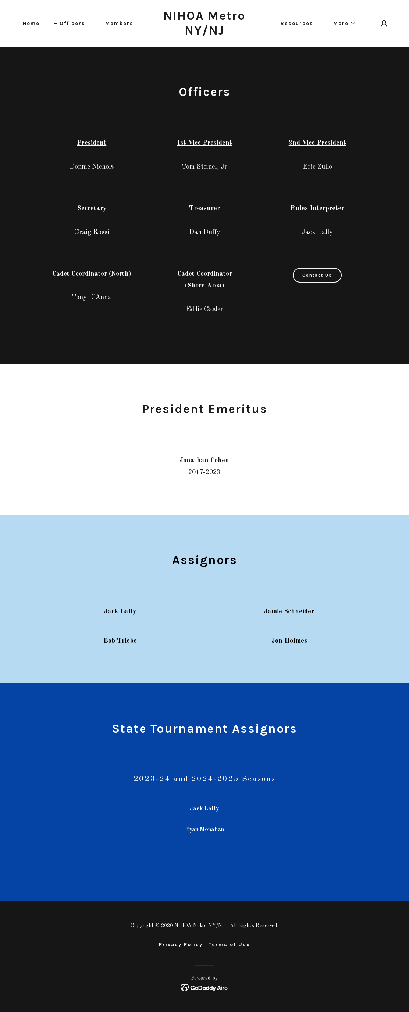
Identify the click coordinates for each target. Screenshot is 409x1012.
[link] (204, 33)
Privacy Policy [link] (181, 944)
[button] (342, 23)
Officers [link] (72, 23)
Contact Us (317, 275)
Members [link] (119, 23)
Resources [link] (297, 23)
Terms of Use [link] (229, 944)
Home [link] (31, 23)
